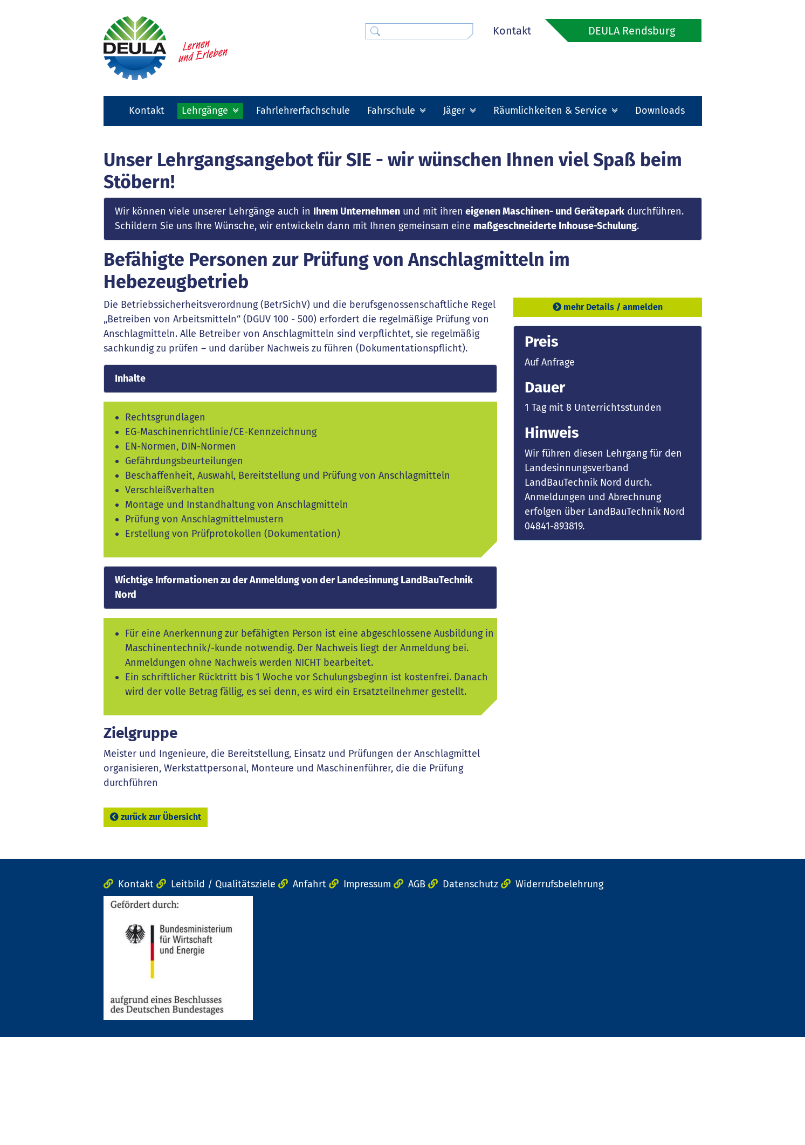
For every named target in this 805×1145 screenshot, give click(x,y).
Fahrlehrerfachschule (303, 110)
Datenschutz (470, 992)
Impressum (367, 992)
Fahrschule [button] (392, 110)
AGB (416, 992)
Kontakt (512, 30)
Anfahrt (309, 992)
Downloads (660, 110)
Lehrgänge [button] (206, 110)
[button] (149, 187)
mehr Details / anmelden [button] (608, 415)
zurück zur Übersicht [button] (155, 925)
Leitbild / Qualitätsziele (223, 992)
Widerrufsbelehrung (559, 992)
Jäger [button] (455, 110)
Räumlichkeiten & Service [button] (551, 110)
